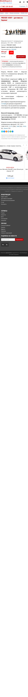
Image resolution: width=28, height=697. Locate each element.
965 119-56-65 (7, 3)
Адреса (3, 229)
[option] (14, 164)
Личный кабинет (5, 225)
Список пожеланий (6, 233)
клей (3, 103)
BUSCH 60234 (14, 167)
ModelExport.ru (6, 1)
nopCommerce (9, 362)
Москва (1, 3)
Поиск (3, 213)
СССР (11, 126)
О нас (2, 202)
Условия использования (8, 200)
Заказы (3, 227)
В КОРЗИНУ (14, 178)
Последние (4, 218)
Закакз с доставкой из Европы (11, 47)
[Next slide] (26, 146)
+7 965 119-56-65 (6, 6)
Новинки (3, 220)
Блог (2, 216)
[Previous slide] (23, 146)
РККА (24, 126)
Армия (6, 128)
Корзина (3, 231)
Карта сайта (4, 196)
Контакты (4, 204)
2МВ (18, 126)
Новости (3, 215)
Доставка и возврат (6, 198)
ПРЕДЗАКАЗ (21, 56)
